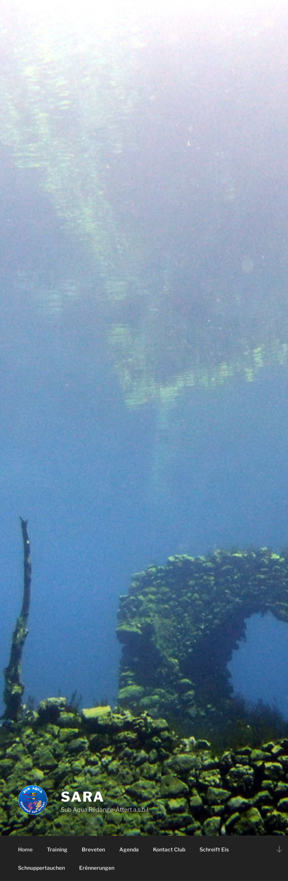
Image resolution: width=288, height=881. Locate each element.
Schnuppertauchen (41, 868)
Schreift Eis (214, 849)
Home (25, 849)
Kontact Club (169, 849)
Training (57, 849)
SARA (83, 797)
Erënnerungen (96, 868)
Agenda (129, 849)
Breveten (93, 849)
